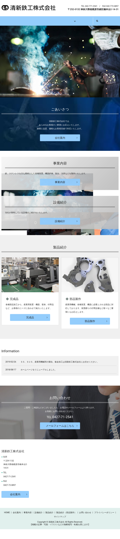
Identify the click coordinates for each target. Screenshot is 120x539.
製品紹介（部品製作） (66, 522)
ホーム (13, 21)
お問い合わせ (96, 21)
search (112, 21)
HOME (7, 522)
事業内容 (45, 21)
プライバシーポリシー (104, 522)
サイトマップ (60, 526)
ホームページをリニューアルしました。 (39, 379)
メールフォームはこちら (60, 435)
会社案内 (28, 21)
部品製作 (90, 330)
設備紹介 (61, 21)
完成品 (30, 327)
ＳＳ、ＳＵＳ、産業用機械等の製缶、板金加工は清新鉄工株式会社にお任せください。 (60, 372)
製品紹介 (77, 21)
